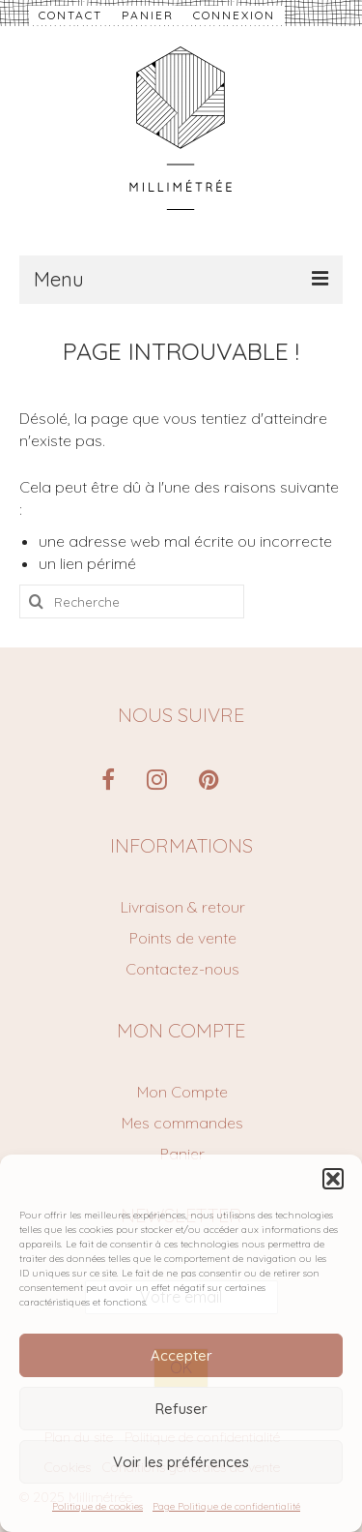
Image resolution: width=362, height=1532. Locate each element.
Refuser (181, 1408)
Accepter (181, 1355)
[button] (333, 1178)
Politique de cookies (97, 1506)
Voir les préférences (181, 1462)
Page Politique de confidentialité (226, 1506)
